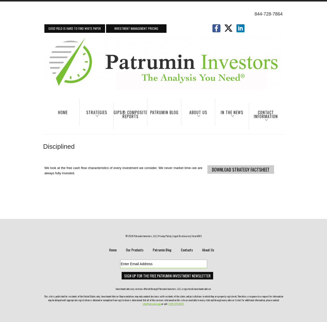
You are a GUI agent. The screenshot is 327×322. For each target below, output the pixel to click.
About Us (194, 114)
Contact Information (263, 116)
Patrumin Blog (164, 112)
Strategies (93, 114)
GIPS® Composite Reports (130, 114)
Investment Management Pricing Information (136, 29)
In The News (229, 114)
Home (63, 112)
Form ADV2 (197, 236)
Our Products (134, 249)
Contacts (187, 249)
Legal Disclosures (181, 236)
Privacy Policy (164, 236)
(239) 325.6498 (176, 304)
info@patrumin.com (152, 304)
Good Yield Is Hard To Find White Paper (74, 28)
